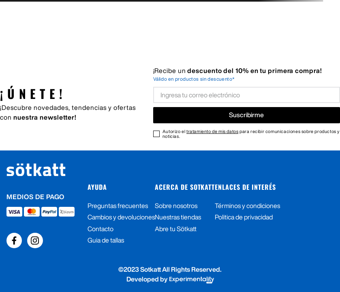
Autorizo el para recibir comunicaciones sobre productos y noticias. (251, 134)
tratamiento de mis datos (212, 131)
